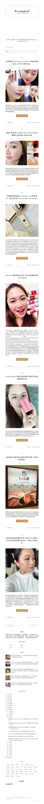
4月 (9, 750)
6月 (9, 746)
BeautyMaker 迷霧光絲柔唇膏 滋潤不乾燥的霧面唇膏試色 (22, 733)
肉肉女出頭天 (27, 773)
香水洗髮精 (18, 776)
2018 (22, 129)
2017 (8, 757)
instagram (22, 646)
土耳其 (22, 271)
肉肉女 (12, 769)
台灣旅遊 (22, 764)
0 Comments (9, 265)
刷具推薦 (12, 771)
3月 (9, 751)
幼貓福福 (35, 771)
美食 (21, 766)
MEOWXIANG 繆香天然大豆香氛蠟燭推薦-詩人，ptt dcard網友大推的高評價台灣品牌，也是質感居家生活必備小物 (24, 671)
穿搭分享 (32, 764)
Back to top (34, 801)
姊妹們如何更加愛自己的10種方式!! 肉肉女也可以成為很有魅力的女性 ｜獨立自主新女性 (22, 540)
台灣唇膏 (22, 372)
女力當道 (22, 534)
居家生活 (17, 764)
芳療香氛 (20, 771)
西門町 (32, 773)
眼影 (17, 771)
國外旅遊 (29, 766)
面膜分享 (12, 776)
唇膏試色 (25, 769)
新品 (35, 769)
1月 (9, 755)
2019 (8, 707)
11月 (10, 713)
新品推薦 (7, 773)
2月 (9, 753)
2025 (8, 696)
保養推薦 (30, 771)
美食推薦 (7, 764)
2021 (8, 703)
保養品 (17, 773)
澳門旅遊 (12, 773)
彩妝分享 (12, 764)
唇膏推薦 (27, 764)
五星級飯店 (35, 766)
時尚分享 (12, 766)
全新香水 (22, 192)
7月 (9, 744)
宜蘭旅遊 (30, 769)
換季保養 (21, 773)
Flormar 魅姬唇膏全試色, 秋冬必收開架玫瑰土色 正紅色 (21, 731)
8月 (9, 742)
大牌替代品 (22, 57)
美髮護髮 (25, 766)
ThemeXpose (18, 797)
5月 (9, 748)
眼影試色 (20, 769)
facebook (11, 646)
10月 (10, 715)
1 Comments (9, 122)
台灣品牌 (7, 766)
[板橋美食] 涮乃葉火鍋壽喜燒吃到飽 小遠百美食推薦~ (21, 736)
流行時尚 (7, 769)
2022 (8, 701)
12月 (10, 711)
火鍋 (22, 453)
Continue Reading (22, 115)
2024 (8, 698)
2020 (8, 705)
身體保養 (25, 771)
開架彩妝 (7, 776)
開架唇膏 (7, 771)
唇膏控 (17, 766)
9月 (9, 717)
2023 (8, 699)
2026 (8, 694)
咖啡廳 (16, 769)
